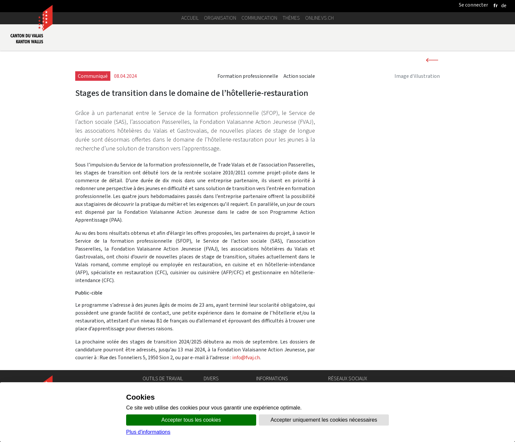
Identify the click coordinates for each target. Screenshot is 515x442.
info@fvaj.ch (246, 357)
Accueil (190, 17)
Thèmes (291, 17)
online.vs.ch (319, 17)
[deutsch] (503, 5)
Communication (259, 17)
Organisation (220, 17)
